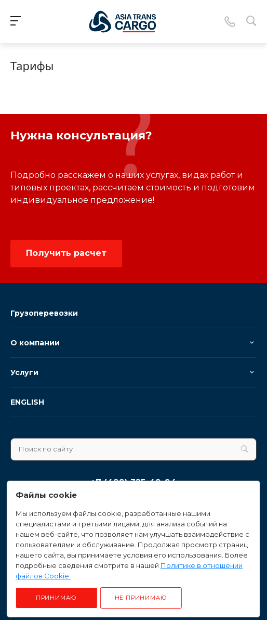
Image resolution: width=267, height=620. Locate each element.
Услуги (24, 372)
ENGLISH (27, 402)
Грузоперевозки (44, 313)
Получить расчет (66, 253)
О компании (35, 342)
